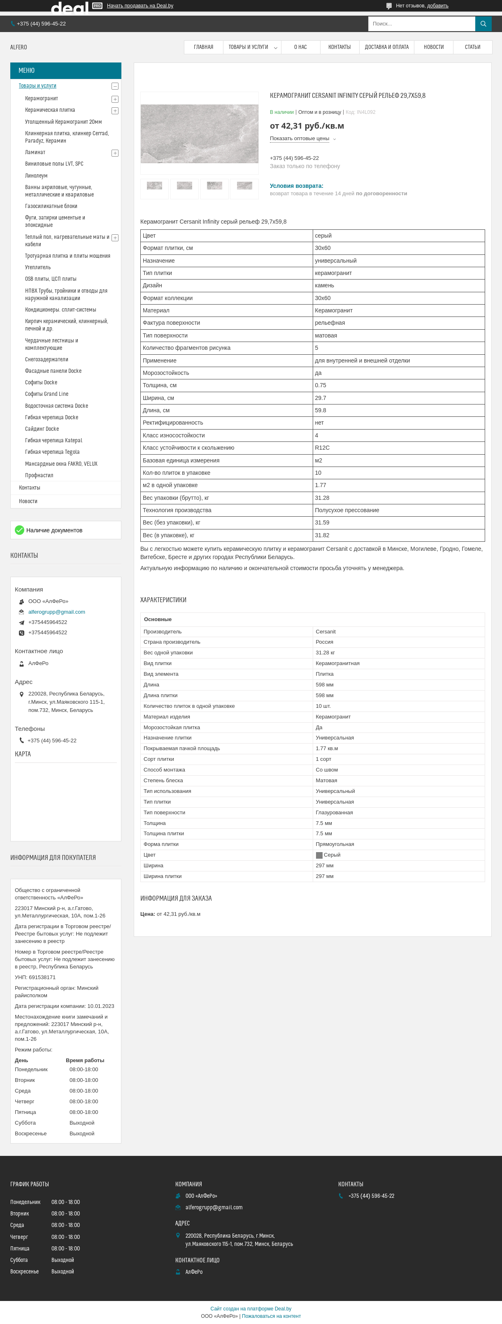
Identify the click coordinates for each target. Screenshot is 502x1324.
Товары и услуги (248, 47)
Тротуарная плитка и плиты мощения (67, 256)
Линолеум (36, 176)
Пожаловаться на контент (271, 1316)
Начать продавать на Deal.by (140, 6)
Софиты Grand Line (46, 394)
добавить (438, 6)
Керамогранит (41, 98)
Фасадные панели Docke (53, 371)
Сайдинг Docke (42, 429)
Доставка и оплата (387, 47)
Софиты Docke (41, 382)
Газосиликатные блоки (51, 206)
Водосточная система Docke (56, 406)
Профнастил (39, 475)
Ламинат (35, 152)
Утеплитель (38, 267)
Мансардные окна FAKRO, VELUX (61, 464)
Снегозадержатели (46, 359)
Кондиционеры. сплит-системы (60, 310)
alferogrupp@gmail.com (56, 612)
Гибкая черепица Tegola (52, 452)
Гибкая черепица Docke (51, 417)
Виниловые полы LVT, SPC (54, 164)
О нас (300, 47)
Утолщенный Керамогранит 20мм (63, 122)
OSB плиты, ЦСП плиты (51, 279)
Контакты (339, 47)
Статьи (473, 47)
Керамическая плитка (50, 110)
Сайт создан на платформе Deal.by (251, 1309)
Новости (434, 47)
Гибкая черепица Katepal (53, 440)
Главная (204, 47)
